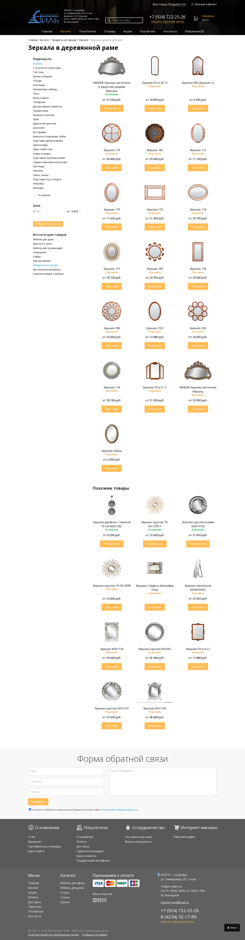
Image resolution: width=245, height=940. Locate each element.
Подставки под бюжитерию (49, 157)
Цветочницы (40, 145)
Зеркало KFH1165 (154, 708)
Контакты (170, 31)
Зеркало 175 (155, 209)
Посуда (37, 80)
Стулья (65, 897)
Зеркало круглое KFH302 (154, 649)
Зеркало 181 (155, 150)
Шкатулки (38, 127)
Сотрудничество (148, 827)
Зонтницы (38, 166)
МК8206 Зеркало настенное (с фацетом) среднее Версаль (111, 87)
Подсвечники (40, 110)
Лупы (36, 119)
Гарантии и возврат (90, 851)
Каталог (65, 31)
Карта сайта (36, 851)
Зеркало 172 (198, 150)
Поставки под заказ (138, 837)
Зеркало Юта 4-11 (198, 649)
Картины (38, 170)
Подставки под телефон (47, 179)
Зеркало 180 (112, 328)
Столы (64, 892)
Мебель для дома (43, 239)
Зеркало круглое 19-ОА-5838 (112, 586)
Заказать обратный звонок (167, 21)
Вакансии (34, 841)
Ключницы (39, 85)
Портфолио (147, 31)
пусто (204, 18)
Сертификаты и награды (44, 846)
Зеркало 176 (112, 387)
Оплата (81, 841)
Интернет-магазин (199, 827)
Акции (127, 31)
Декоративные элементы (47, 106)
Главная (46, 31)
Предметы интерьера (45, 265)
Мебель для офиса (72, 883)
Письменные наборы (45, 89)
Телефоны (39, 102)
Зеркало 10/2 (155, 328)
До (74, 211)
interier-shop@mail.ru (175, 902)
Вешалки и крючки (43, 115)
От (40, 211)
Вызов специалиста (138, 841)
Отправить (38, 802)
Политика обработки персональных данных (53, 934)
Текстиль (38, 72)
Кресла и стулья (42, 243)
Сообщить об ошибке (95, 934)
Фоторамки (39, 132)
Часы (36, 93)
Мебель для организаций (47, 248)
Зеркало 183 (155, 269)
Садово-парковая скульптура (50, 162)
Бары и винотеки (43, 149)
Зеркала (37, 63)
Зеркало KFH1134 (111, 649)
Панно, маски (40, 175)
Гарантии (34, 907)
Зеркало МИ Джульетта (198, 83)
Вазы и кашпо (41, 97)
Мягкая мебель (42, 260)
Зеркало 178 (198, 269)
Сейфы (37, 256)
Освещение (39, 252)
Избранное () (194, 31)
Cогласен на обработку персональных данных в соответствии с (83, 809)
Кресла (65, 902)
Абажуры (38, 187)
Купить (112, 108)
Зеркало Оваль (112, 451)
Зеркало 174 (198, 209)
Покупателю (87, 31)
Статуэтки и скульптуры (47, 67)
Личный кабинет (204, 4)
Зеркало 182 (198, 328)
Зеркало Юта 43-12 (155, 83)
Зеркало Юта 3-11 (155, 387)
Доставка (83, 846)
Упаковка (38, 183)
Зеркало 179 (112, 150)
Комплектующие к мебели (48, 273)
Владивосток (177, 4)
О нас (31, 837)
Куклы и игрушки (42, 76)
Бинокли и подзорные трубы (49, 136)
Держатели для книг (44, 123)
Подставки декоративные (48, 140)
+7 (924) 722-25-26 (167, 16)
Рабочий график (184, 837)
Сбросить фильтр (48, 224)
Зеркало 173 (112, 209)
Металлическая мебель (47, 269)
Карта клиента (86, 856)
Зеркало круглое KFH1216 (112, 708)
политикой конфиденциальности (120, 809)
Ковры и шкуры (42, 153)
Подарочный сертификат (93, 860)
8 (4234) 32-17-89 (179, 917)
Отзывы (109, 31)
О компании (47, 827)
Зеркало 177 (112, 269)
